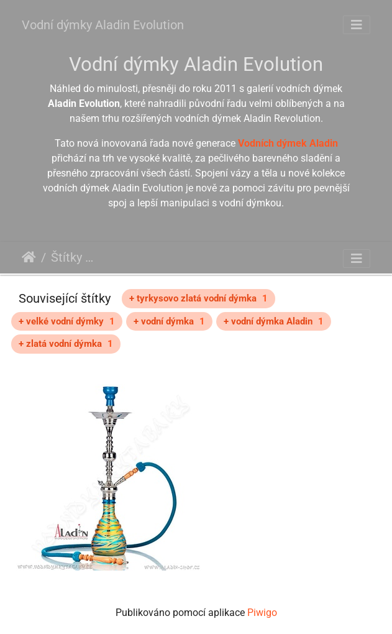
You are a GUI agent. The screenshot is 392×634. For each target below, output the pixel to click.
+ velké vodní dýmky (67, 321)
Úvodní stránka (29, 257)
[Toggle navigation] (356, 25)
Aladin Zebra (298, 259)
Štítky (66, 257)
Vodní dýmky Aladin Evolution (103, 24)
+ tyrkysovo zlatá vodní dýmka (198, 298)
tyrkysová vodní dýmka (217, 259)
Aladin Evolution (128, 259)
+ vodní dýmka (169, 321)
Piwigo (262, 612)
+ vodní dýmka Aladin (274, 321)
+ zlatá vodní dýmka (66, 343)
